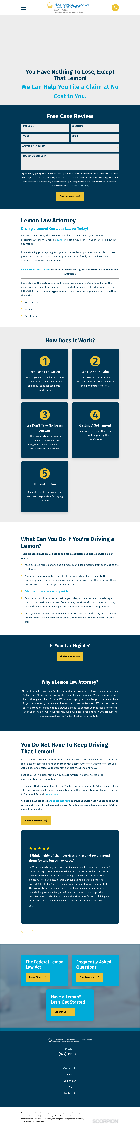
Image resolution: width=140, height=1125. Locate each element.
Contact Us (63, 1012)
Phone (25, 136)
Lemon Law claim (82, 695)
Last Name (77, 126)
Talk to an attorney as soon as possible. (47, 591)
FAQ (70, 1086)
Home (70, 1074)
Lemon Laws (51, 794)
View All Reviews (36, 821)
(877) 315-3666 (70, 1054)
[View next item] (30, 931)
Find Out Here (70, 657)
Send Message (70, 196)
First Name (28, 126)
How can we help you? (34, 156)
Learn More (38, 977)
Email (75, 136)
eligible (61, 239)
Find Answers (89, 977)
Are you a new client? (33, 146)
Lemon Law (70, 1080)
